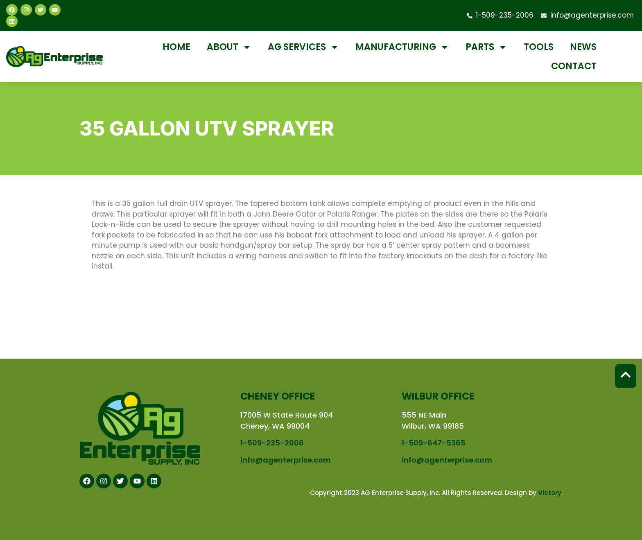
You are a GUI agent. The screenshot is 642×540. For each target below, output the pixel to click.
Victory (549, 492)
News (583, 47)
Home (176, 47)
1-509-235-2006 (272, 443)
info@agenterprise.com (285, 460)
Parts (486, 47)
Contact (574, 66)
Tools (539, 47)
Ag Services (303, 47)
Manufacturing (402, 47)
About (229, 47)
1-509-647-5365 (434, 443)
